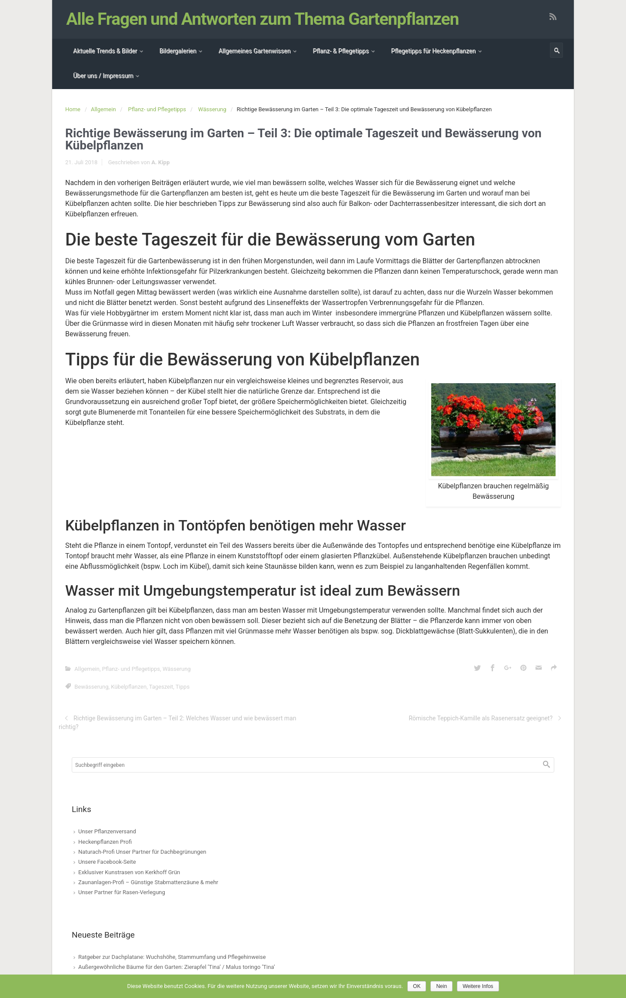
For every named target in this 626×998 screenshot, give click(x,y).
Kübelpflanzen (129, 686)
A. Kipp (160, 162)
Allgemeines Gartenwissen (254, 50)
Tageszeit (161, 686)
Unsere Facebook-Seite (107, 862)
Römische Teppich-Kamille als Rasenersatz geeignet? (481, 718)
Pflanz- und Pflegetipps (157, 109)
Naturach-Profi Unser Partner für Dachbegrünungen (142, 852)
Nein (441, 986)
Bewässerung (91, 686)
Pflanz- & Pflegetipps (341, 50)
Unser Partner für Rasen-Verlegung (121, 892)
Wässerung (212, 109)
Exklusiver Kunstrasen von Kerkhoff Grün (129, 872)
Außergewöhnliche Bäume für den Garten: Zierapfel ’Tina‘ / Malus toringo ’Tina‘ (176, 967)
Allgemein (103, 109)
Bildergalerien (177, 50)
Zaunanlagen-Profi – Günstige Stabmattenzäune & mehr (148, 882)
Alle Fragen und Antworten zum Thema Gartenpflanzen (263, 19)
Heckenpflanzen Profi (105, 842)
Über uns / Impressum (103, 75)
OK (416, 986)
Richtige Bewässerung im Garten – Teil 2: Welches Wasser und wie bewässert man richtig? (177, 722)
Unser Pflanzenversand (107, 831)
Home (72, 109)
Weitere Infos (478, 986)
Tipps (183, 686)
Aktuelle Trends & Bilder (105, 50)
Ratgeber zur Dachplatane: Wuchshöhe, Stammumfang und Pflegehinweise (172, 957)
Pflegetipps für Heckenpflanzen (433, 50)
